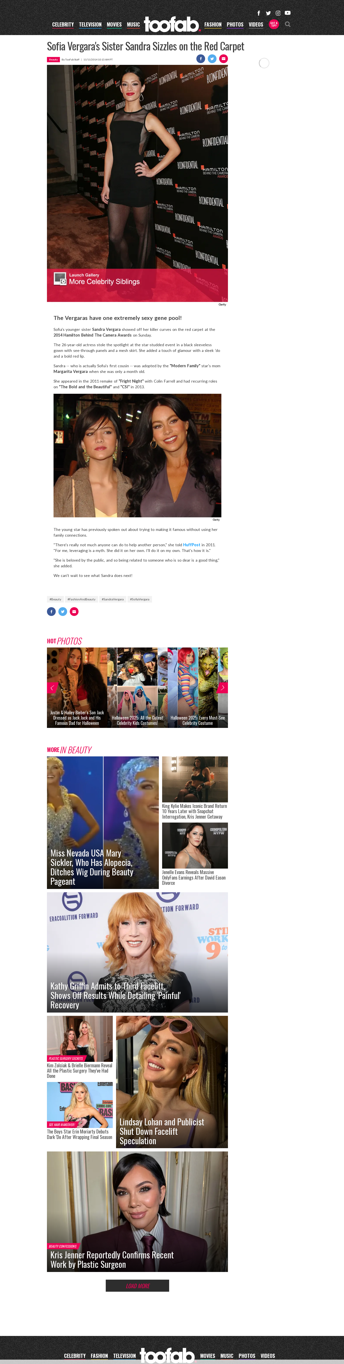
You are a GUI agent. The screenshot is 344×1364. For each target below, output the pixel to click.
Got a (274, 24)
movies (114, 25)
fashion (213, 25)
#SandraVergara (113, 599)
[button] (52, 687)
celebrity (63, 25)
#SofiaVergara (139, 599)
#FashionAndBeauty (81, 599)
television (90, 25)
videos (256, 25)
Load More (137, 1286)
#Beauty (55, 599)
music (133, 25)
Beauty (53, 59)
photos (235, 25)
